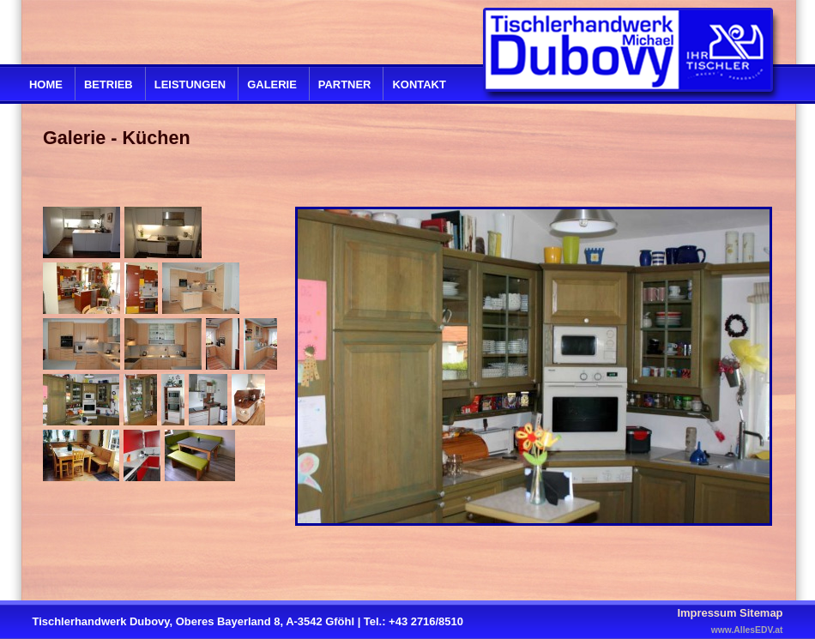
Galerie (272, 84)
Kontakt (418, 84)
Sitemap (761, 612)
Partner (344, 84)
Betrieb (108, 84)
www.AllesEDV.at (747, 630)
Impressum (706, 612)
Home (46, 84)
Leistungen (190, 84)
